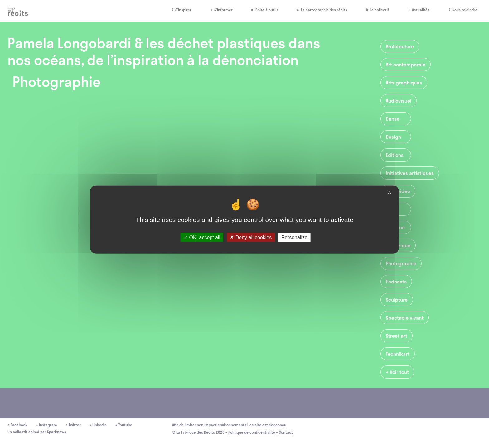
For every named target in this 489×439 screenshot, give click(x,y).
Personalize (294, 237)
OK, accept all (202, 237)
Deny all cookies (251, 237)
